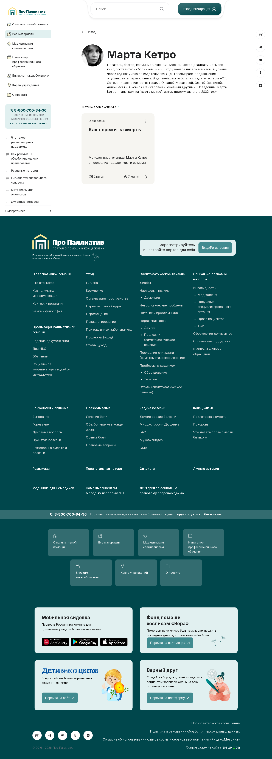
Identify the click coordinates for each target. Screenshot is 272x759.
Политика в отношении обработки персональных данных (195, 731)
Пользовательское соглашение (215, 723)
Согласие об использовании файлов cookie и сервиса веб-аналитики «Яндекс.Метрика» (171, 739)
